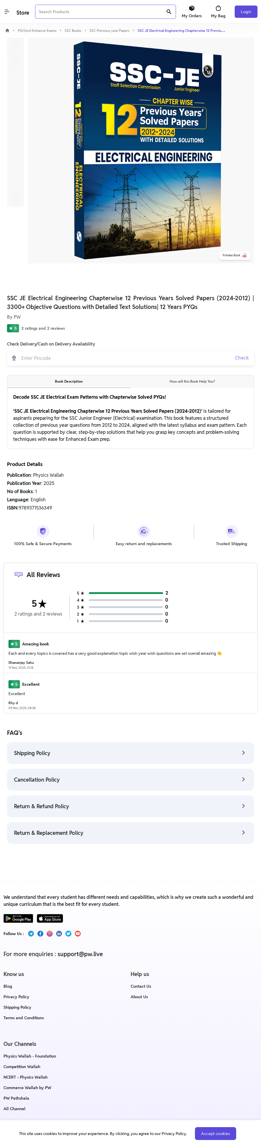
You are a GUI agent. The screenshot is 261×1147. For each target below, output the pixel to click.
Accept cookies (215, 1133)
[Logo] (22, 12)
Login (246, 11)
